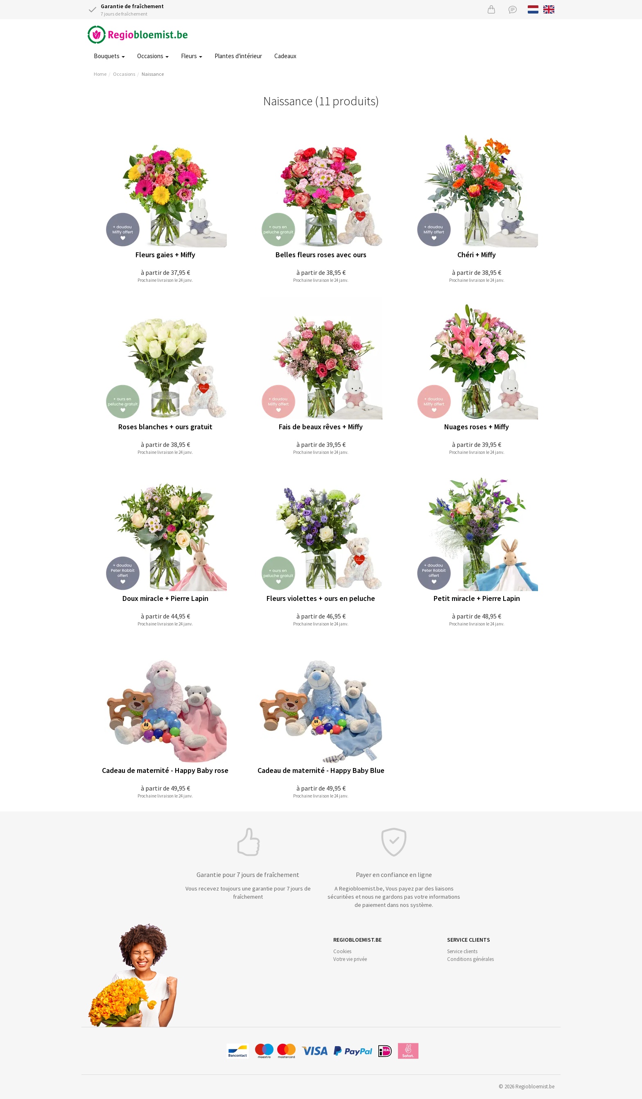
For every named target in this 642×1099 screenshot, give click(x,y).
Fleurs (191, 56)
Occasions (153, 56)
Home (100, 74)
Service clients (462, 951)
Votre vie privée (350, 959)
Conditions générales (470, 959)
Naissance (153, 74)
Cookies (342, 951)
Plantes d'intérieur (238, 56)
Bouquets (109, 56)
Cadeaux (285, 56)
